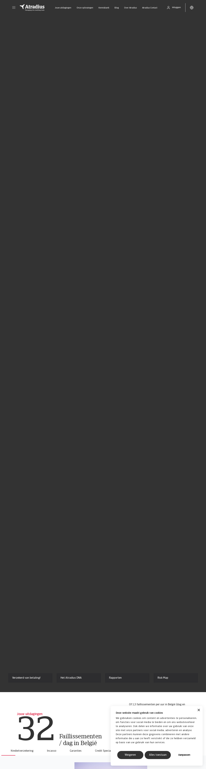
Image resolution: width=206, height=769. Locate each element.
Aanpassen (184, 755)
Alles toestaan (158, 755)
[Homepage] (32, 7)
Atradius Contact (149, 8)
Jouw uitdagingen (63, 8)
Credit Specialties (105, 751)
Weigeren (130, 755)
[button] (14, 7)
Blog (117, 8)
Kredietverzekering (22, 751)
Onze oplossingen (85, 8)
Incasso (51, 751)
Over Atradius (130, 8)
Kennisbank (104, 8)
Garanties (76, 751)
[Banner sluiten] (199, 710)
